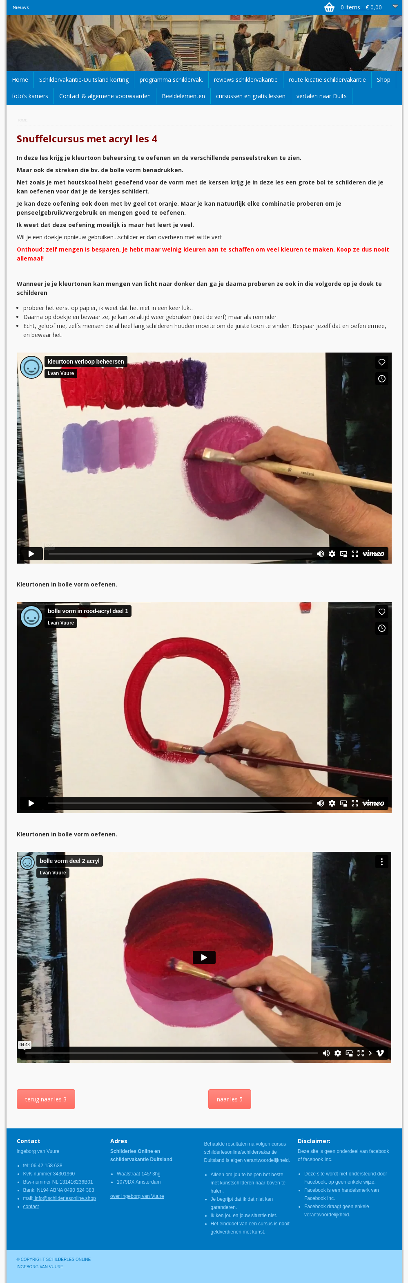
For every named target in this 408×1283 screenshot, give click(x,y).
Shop (383, 79)
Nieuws (21, 7)
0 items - (361, 7)
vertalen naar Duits (322, 96)
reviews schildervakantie (246, 79)
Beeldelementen (183, 96)
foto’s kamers (30, 96)
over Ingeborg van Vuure (137, 1196)
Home (20, 79)
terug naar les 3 (46, 1099)
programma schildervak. (171, 79)
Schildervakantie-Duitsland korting (84, 79)
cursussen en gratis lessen (250, 96)
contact (31, 1206)
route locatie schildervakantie (327, 79)
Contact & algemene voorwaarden (105, 96)
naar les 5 (230, 1099)
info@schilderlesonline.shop (64, 1198)
